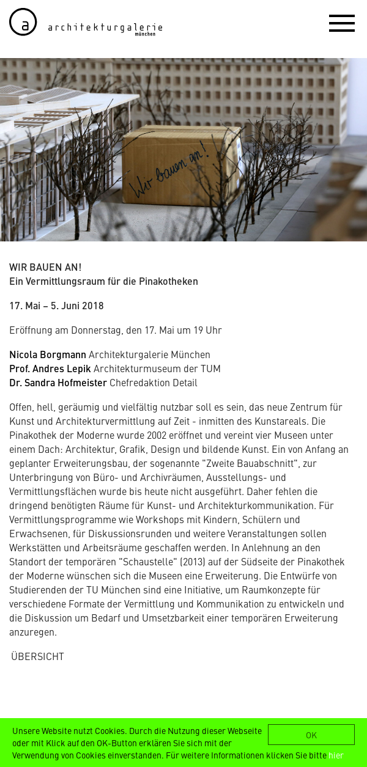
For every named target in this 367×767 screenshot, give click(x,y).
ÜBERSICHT (37, 655)
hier (336, 755)
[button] (342, 22)
